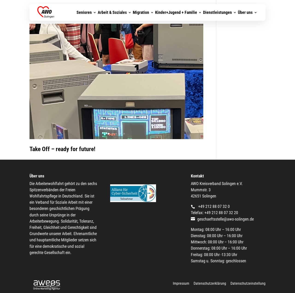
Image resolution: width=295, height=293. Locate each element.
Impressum (181, 283)
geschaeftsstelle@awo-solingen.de (225, 219)
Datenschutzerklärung (210, 283)
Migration (141, 15)
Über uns (245, 15)
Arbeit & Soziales (112, 15)
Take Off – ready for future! (62, 149)
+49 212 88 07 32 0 (213, 206)
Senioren (84, 15)
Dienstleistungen (217, 15)
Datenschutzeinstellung (248, 283)
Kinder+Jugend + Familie (176, 15)
